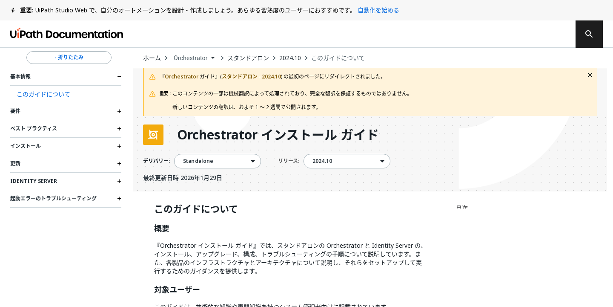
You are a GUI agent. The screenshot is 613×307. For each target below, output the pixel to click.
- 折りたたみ (69, 58)
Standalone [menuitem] (198, 161)
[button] (65, 94)
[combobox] (194, 58)
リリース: (288, 161)
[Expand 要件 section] (119, 111)
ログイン (510, 34)
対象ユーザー (177, 290)
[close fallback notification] (590, 75)
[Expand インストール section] (119, 146)
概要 (161, 228)
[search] (589, 34)
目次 (462, 207)
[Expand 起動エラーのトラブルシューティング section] (119, 199)
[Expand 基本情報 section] (119, 77)
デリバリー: (156, 161)
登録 (550, 34)
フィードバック (378, 34)
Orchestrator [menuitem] (191, 58)
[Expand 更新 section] (119, 164)
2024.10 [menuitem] (322, 161)
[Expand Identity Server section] (119, 181)
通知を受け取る (450, 34)
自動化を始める (378, 10)
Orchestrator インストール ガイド (278, 134)
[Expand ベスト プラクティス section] (119, 129)
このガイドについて (338, 58)
